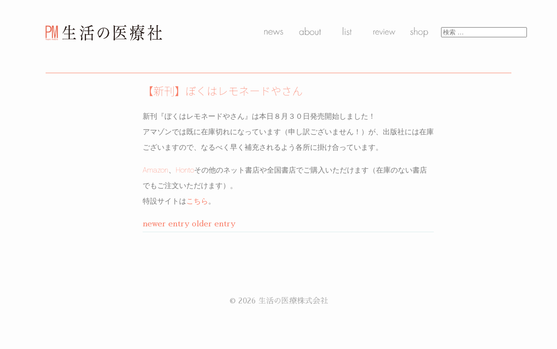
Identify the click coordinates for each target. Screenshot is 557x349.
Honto (185, 170)
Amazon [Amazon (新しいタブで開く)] (155, 170)
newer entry (166, 224)
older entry (213, 224)
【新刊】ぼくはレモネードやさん (223, 90)
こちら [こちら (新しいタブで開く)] (197, 201)
